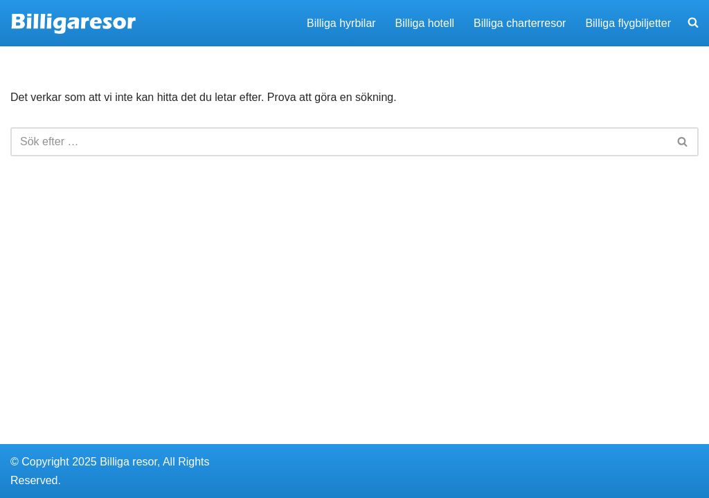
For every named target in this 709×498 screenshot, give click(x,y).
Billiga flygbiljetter (628, 23)
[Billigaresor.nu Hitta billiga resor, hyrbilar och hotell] (73, 23)
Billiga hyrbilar (341, 23)
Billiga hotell (424, 23)
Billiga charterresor (520, 23)
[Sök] (338, 141)
